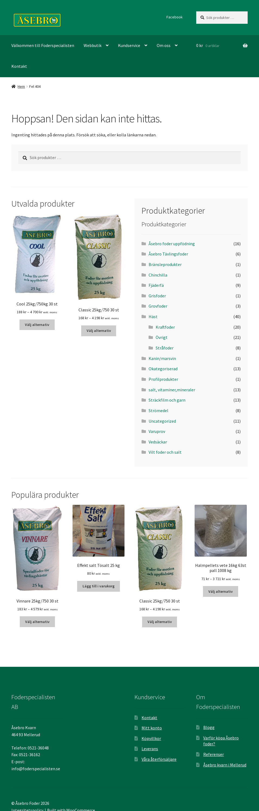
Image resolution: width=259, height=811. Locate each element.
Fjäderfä (156, 285)
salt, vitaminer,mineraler (172, 389)
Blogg (209, 727)
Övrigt (162, 337)
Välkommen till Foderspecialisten (42, 45)
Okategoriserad (163, 368)
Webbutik (92, 45)
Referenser (213, 754)
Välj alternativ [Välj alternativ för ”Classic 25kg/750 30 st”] (99, 330)
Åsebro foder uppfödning (172, 243)
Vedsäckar (158, 442)
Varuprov (157, 431)
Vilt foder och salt (165, 452)
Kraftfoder (165, 327)
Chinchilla (158, 275)
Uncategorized (162, 421)
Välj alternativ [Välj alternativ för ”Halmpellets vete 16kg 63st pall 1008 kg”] (220, 591)
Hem (21, 86)
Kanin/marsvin (162, 358)
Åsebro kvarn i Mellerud (224, 765)
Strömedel (158, 410)
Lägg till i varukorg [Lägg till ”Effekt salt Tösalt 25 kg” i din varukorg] (98, 586)
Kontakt (19, 66)
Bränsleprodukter (165, 264)
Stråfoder (164, 348)
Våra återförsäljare (159, 759)
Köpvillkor (151, 738)
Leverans (150, 748)
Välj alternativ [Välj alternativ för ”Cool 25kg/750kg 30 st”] (37, 324)
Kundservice (129, 45)
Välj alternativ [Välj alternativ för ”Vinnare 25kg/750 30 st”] (37, 621)
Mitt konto (152, 728)
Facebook (174, 17)
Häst (153, 316)
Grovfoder (158, 306)
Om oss (164, 45)
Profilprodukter (163, 379)
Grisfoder (157, 295)
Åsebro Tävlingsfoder (168, 254)
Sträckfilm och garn (167, 400)
